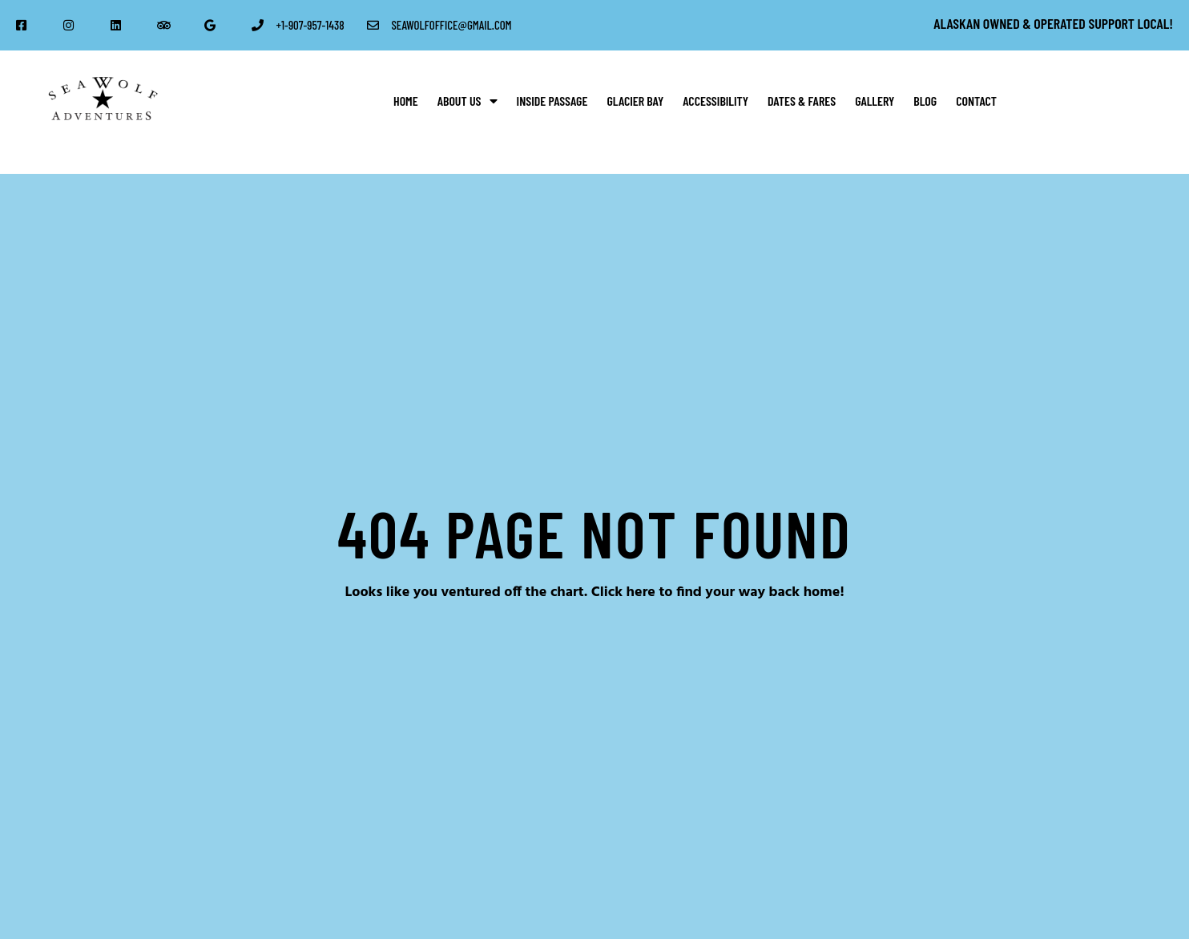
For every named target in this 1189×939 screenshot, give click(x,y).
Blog (925, 100)
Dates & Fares (802, 100)
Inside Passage (552, 100)
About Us (467, 101)
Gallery (874, 100)
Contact (976, 100)
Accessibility (715, 100)
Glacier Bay (635, 100)
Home (405, 100)
